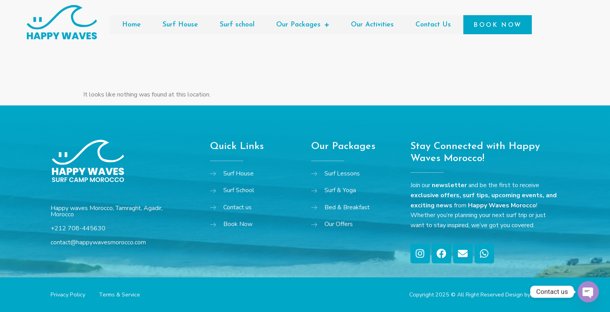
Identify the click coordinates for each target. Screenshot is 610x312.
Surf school (237, 24)
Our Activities (372, 24)
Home (131, 24)
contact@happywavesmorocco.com (98, 242)
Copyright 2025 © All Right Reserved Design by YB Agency (484, 294)
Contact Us (433, 24)
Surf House (180, 24)
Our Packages (302, 24)
